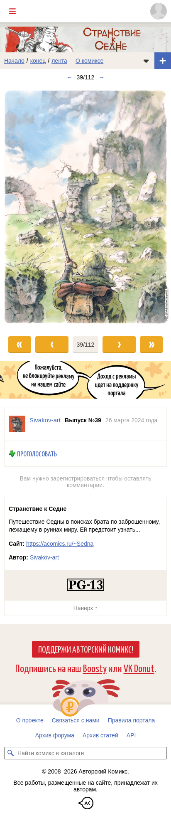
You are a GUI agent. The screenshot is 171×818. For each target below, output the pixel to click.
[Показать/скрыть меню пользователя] (158, 11)
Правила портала (131, 720)
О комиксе (89, 60)
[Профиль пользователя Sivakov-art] (17, 424)
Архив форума (54, 735)
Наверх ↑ (85, 608)
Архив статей (100, 735)
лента (59, 60)
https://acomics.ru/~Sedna (59, 543)
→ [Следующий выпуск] (101, 77)
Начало (14, 60)
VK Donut (139, 667)
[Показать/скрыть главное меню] (12, 11)
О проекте (30, 720)
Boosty (95, 667)
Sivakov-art (44, 557)
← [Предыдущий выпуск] (70, 77)
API (131, 735)
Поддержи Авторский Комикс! (85, 648)
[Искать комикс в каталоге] (10, 753)
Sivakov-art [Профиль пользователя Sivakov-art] (45, 420)
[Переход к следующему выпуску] (85, 207)
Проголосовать (37, 453)
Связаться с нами (76, 720)
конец (38, 60)
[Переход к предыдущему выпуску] (21, 207)
